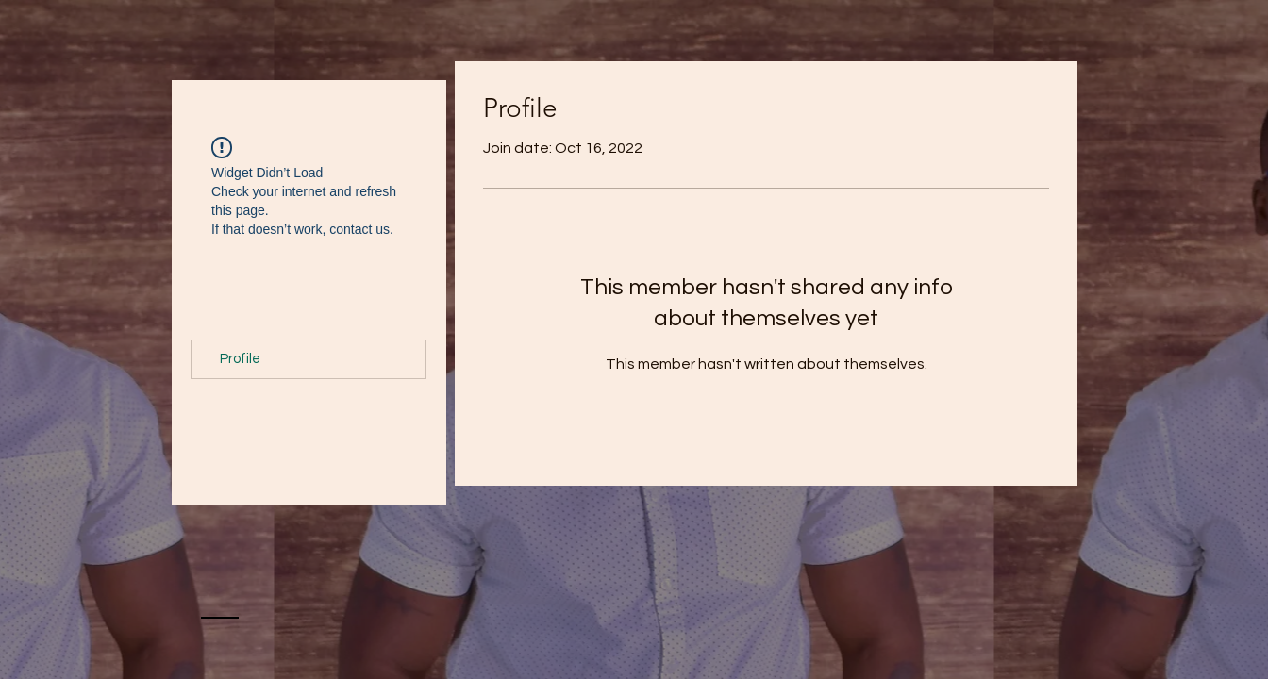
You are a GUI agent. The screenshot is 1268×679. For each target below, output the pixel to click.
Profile (240, 359)
